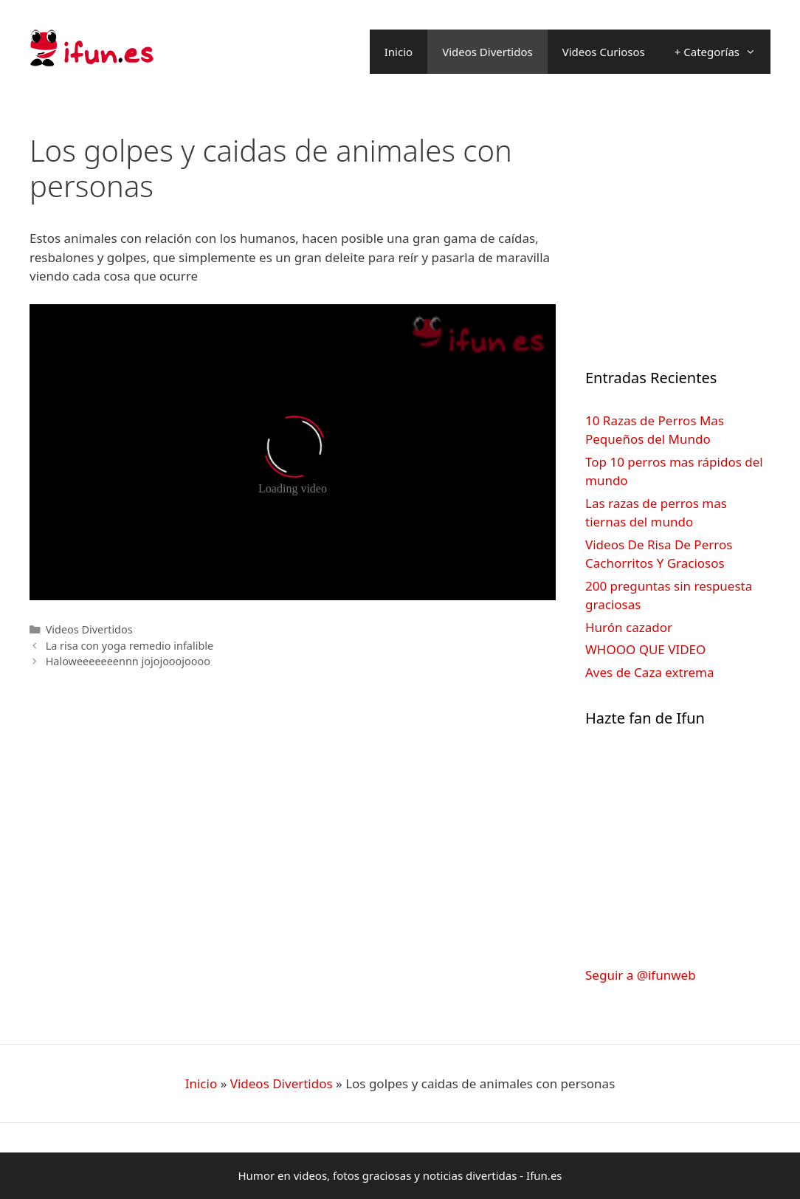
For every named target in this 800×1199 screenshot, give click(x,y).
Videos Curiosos (603, 51)
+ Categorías (722, 52)
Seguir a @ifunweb (640, 974)
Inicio (399, 51)
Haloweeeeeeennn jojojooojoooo (128, 661)
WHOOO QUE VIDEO (645, 649)
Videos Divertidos (487, 51)
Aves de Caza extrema (649, 672)
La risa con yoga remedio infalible (130, 646)
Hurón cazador (628, 627)
